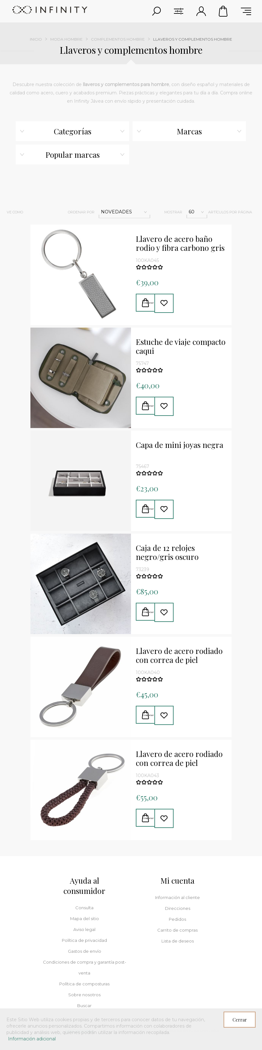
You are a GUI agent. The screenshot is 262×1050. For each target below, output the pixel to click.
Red (35, 212)
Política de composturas (84, 983)
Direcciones (177, 908)
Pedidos (177, 919)
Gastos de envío (84, 951)
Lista (49, 212)
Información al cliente (177, 897)
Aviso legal (84, 929)
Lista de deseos (177, 940)
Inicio (36, 39)
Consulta (84, 907)
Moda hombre (66, 39)
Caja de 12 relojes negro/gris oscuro (167, 552)
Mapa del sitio (84, 918)
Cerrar (240, 1020)
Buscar (84, 1005)
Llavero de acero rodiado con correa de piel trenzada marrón (179, 758)
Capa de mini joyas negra (179, 445)
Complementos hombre (118, 39)
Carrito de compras (223, 11)
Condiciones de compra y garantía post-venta (84, 967)
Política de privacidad (84, 940)
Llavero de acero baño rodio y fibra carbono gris (180, 243)
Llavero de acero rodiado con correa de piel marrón (179, 655)
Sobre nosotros (84, 994)
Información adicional (32, 1039)
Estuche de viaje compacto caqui (180, 346)
